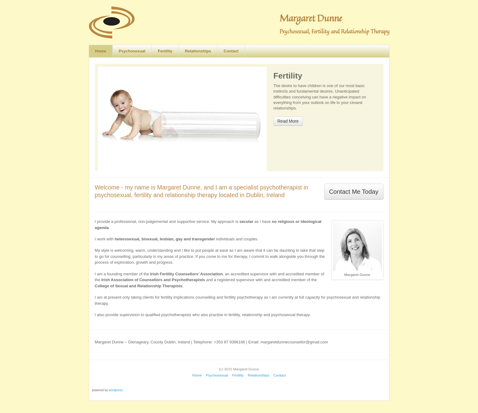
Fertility (165, 51)
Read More (288, 121)
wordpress (116, 390)
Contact (231, 51)
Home (100, 51)
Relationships (198, 51)
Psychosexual (132, 51)
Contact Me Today (354, 191)
